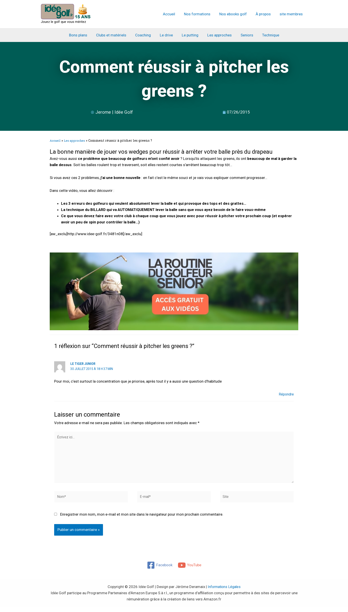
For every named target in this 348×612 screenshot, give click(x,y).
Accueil (175, 14)
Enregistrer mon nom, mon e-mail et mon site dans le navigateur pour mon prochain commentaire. (141, 519)
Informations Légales (224, 592)
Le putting (189, 35)
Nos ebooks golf (236, 14)
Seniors (243, 35)
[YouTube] (189, 570)
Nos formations (202, 14)
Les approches (217, 35)
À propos (265, 14)
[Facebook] (159, 570)
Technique (266, 35)
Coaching (145, 35)
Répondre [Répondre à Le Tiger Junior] (286, 394)
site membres (291, 14)
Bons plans (83, 35)
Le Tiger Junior (83, 364)
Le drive (167, 35)
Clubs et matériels (114, 35)
